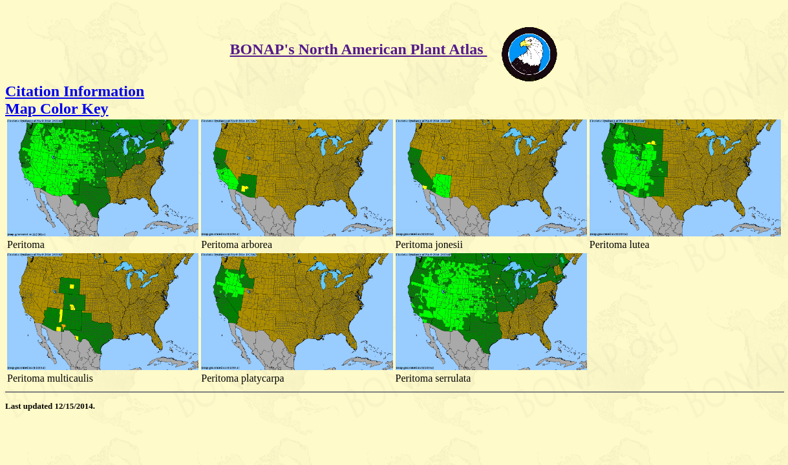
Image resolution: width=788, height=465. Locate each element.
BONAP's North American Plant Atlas (358, 49)
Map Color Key (57, 108)
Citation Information (74, 91)
